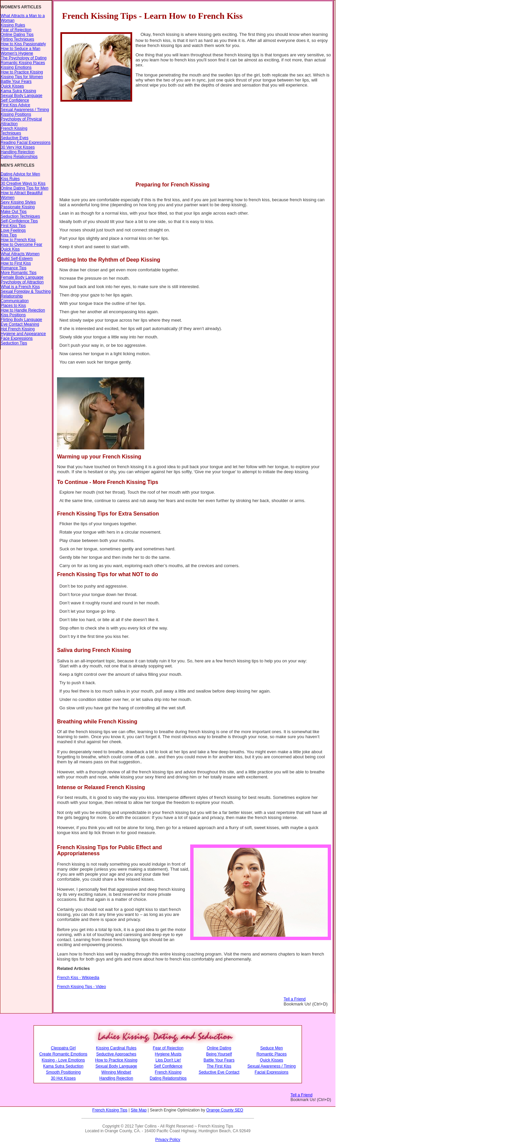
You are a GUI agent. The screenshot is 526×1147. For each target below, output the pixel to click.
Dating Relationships (19, 156)
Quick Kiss (10, 249)
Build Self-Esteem (17, 258)
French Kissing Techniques (14, 130)
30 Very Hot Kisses (18, 147)
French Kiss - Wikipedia (78, 977)
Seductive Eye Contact (219, 1072)
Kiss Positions (13, 315)
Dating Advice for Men (20, 174)
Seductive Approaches (116, 1054)
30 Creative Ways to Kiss (23, 183)
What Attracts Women (20, 254)
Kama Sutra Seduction (63, 1066)
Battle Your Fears (16, 81)
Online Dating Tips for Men (24, 188)
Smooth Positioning (63, 1072)
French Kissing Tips (109, 1110)
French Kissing (168, 1072)
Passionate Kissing (18, 207)
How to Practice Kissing (22, 72)
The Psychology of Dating (24, 58)
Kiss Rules (10, 178)
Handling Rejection (18, 152)
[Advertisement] (267, 139)
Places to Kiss (13, 305)
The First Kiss (219, 1066)
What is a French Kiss (20, 286)
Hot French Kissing (18, 329)
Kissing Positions (16, 114)
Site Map (139, 1110)
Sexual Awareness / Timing (25, 109)
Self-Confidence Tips (19, 221)
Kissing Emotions (16, 67)
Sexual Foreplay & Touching (26, 291)
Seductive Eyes (15, 137)
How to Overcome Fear (21, 244)
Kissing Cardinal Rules (116, 1048)
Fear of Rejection (16, 30)
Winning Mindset (116, 1072)
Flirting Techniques (17, 39)
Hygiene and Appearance (23, 333)
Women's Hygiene (17, 53)
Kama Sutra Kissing (18, 91)
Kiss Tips (9, 235)
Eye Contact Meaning (20, 324)
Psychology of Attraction (22, 282)
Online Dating (219, 1048)
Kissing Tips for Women (22, 76)
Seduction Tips (14, 343)
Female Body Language (22, 277)
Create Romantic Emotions (63, 1054)
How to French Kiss (18, 239)
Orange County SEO (224, 1110)
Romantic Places (271, 1054)
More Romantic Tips (19, 272)
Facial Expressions (271, 1072)
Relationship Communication (15, 298)
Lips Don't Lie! (168, 1060)
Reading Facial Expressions (26, 142)
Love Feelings (13, 230)
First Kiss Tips (13, 225)
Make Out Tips (14, 211)
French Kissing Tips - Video (81, 986)
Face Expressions (17, 338)
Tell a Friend (295, 999)
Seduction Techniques (20, 216)
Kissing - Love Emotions (63, 1060)
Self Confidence (15, 100)
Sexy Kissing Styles (18, 202)
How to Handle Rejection (23, 310)
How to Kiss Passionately (23, 44)
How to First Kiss (16, 263)
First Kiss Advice (15, 105)
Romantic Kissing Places (23, 62)
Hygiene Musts (168, 1054)
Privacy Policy (167, 1139)
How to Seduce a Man (20, 48)
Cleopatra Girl (63, 1048)
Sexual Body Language (21, 95)
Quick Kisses (12, 86)
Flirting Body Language (21, 319)
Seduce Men (271, 1048)
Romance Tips (14, 268)
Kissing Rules (13, 25)
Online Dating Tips (17, 34)
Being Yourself (219, 1054)
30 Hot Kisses (63, 1078)
